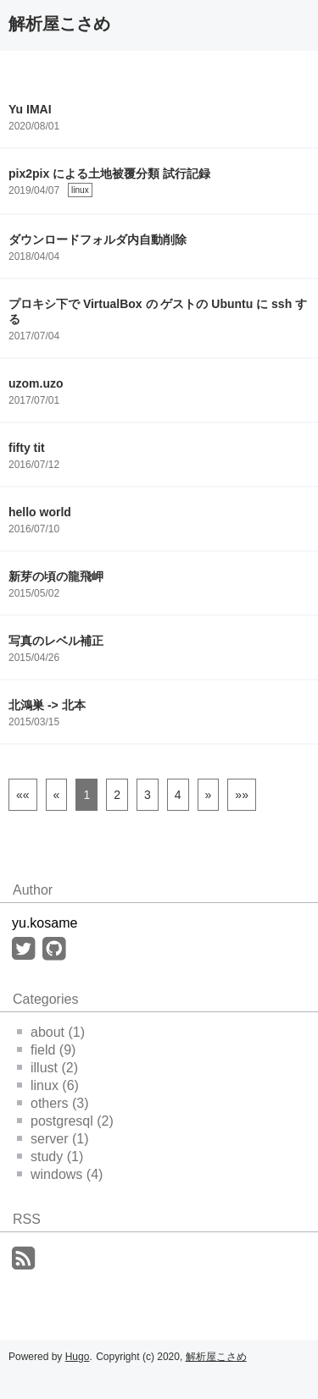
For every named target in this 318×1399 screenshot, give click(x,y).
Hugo (77, 1357)
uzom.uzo (36, 383)
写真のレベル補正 (55, 640)
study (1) (50, 1156)
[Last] (241, 795)
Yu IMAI (30, 109)
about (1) (51, 1032)
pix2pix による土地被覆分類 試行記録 (109, 173)
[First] (22, 795)
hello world (39, 512)
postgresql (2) (65, 1121)
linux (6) (48, 1085)
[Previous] (57, 795)
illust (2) (47, 1067)
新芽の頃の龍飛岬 (55, 576)
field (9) (46, 1050)
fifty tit (26, 447)
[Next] (209, 795)
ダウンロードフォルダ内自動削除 (97, 239)
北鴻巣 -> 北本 (47, 705)
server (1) (52, 1139)
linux (80, 190)
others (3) (52, 1103)
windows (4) (60, 1174)
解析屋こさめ (59, 23)
